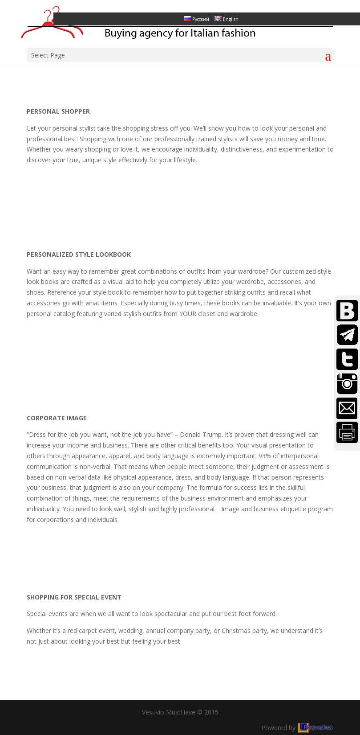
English (226, 19)
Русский (196, 19)
